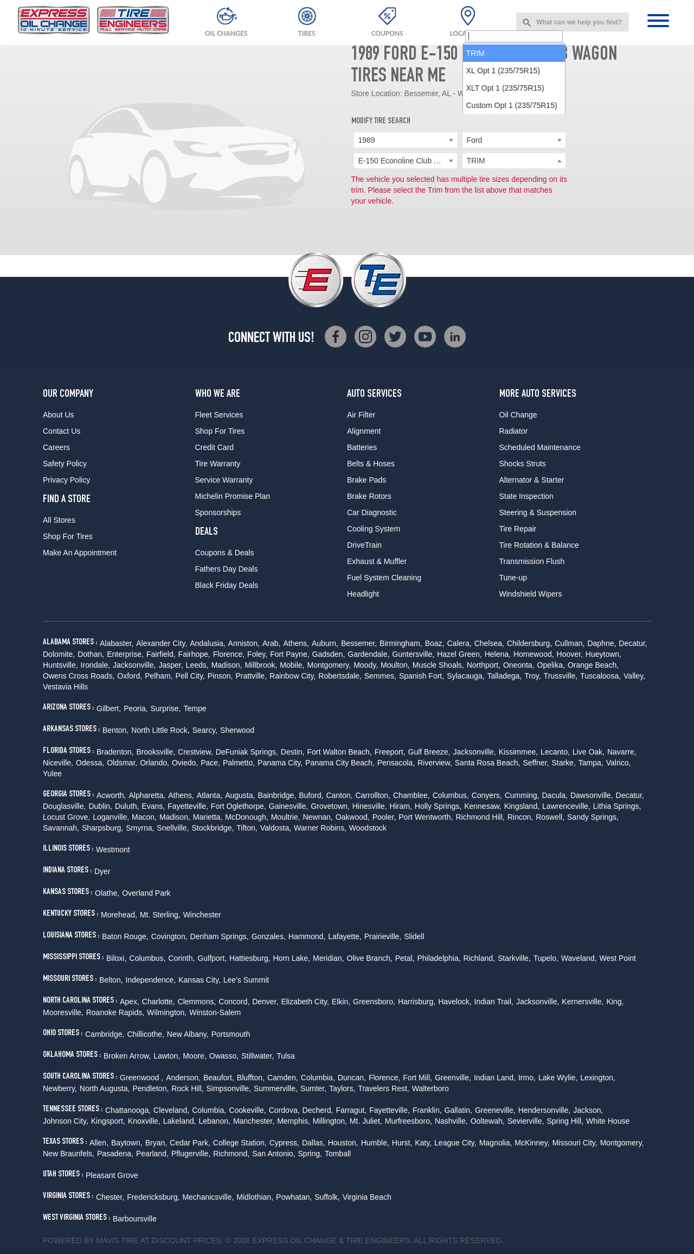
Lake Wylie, (557, 1077)
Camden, (282, 1077)
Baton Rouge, (125, 936)
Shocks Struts (522, 463)
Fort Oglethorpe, (238, 806)
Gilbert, (109, 708)
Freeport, (390, 752)
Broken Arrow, (127, 1056)
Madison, (226, 665)
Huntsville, (60, 665)
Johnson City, (65, 1121)
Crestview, (195, 752)
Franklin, (427, 1110)
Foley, (257, 654)
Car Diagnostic (372, 512)
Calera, (459, 643)
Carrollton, (372, 795)
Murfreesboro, (408, 1121)
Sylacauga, (465, 676)
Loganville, (111, 817)
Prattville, (251, 676)
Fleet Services (219, 414)
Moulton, (395, 665)
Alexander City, (161, 643)
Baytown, (127, 1142)
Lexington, (597, 1077)
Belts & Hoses (371, 463)
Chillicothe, (145, 1034)
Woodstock (368, 828)
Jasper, (170, 665)
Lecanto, (555, 752)
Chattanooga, (128, 1110)
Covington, (169, 936)
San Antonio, (273, 1153)
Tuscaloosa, (600, 676)
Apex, (129, 1001)
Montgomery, (329, 665)
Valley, (634, 676)
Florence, (229, 654)
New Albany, (188, 1034)
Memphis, (293, 1121)
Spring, (310, 1153)
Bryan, (156, 1142)
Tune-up (513, 577)
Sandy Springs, (593, 817)
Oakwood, (353, 817)
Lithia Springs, (617, 806)
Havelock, (454, 1001)
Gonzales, (269, 936)
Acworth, (111, 795)
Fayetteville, (188, 806)
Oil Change (518, 414)
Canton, (339, 795)
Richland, (479, 958)
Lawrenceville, (566, 806)
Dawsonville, (591, 795)
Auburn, (325, 643)
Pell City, (190, 676)
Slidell (414, 936)
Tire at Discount (156, 1240)
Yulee (52, 773)
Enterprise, (125, 654)
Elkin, (341, 1001)
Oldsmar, (122, 762)
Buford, (311, 795)
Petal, (405, 958)
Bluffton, (251, 1077)
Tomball (338, 1153)
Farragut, (351, 1110)
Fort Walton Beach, (339, 752)
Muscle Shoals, (438, 665)
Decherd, (318, 1110)
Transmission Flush (532, 561)
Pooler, (384, 817)
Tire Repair (518, 528)
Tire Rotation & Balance (539, 545)
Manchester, (253, 1121)
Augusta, (240, 795)
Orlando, (154, 762)
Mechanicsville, (208, 1197)
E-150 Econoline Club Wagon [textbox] (407, 160)
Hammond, (306, 936)
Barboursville (135, 1218)
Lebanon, (214, 1121)
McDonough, (246, 817)
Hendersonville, (544, 1110)
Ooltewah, (488, 1121)
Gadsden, (328, 654)
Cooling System (373, 528)
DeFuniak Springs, (247, 752)
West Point (617, 958)
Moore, (195, 1056)
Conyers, (487, 795)
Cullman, (569, 643)
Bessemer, (359, 643)
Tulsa (286, 1056)
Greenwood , (141, 1077)
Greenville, (453, 1077)
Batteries (362, 447)
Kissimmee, (518, 752)
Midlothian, (254, 1197)
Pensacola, (396, 762)
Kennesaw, (483, 806)
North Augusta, (105, 1088)
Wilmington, (167, 1012)
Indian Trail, (493, 1001)
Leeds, (197, 665)
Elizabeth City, (305, 1001)
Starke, (563, 762)
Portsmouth (230, 1034)
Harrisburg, (416, 1001)
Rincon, (520, 817)
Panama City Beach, (340, 762)
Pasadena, (115, 1153)
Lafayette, (345, 936)
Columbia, (318, 1077)
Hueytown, (603, 654)
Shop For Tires (68, 536)
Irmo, (527, 1077)
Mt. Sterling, (160, 914)
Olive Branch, (370, 958)
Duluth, (127, 806)
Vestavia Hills (65, 686)
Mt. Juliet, (366, 1121)
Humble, (375, 1142)
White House (607, 1121)
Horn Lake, (291, 958)
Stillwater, (257, 1056)
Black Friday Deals (227, 585)
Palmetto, (239, 762)
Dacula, (554, 795)
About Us (58, 414)
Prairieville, (382, 936)
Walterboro (430, 1088)
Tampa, (591, 762)
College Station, (240, 1142)
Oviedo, (185, 762)
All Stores (59, 520)
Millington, (330, 1121)
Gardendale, (368, 654)
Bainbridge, (277, 795)
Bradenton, (115, 752)
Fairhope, (194, 654)
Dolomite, (59, 654)
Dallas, (313, 1142)
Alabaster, (116, 643)
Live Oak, (589, 752)
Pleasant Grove (112, 1175)
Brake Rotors (369, 496)
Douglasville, (64, 806)
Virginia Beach (367, 1197)
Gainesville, (288, 806)
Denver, (265, 1001)
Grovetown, (330, 806)
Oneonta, (519, 665)
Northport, (483, 665)
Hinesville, (369, 806)
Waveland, (579, 958)
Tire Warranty (218, 463)
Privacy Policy (66, 480)
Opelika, (551, 665)
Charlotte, (158, 1001)
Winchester (202, 914)
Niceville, (58, 762)
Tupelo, (546, 958)
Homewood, (533, 654)
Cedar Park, (190, 1142)
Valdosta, (275, 828)
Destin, (293, 752)
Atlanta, (209, 795)
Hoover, (570, 654)
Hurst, (402, 1142)
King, (615, 1001)
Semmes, (380, 676)
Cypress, (284, 1142)
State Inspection (526, 496)
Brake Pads (366, 480)
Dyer (102, 871)
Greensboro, (374, 1001)
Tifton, (246, 828)
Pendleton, (150, 1088)
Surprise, (165, 708)
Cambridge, (104, 1034)
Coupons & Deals (224, 552)
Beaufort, (218, 1077)
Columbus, (451, 795)
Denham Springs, (219, 936)
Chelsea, (489, 643)
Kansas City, (199, 980)
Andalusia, (207, 643)
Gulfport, (212, 958)
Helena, (498, 654)
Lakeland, (179, 1121)
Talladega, (504, 676)
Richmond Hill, (479, 817)
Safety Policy (65, 463)
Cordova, (284, 1110)
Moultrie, (285, 817)
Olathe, (107, 893)
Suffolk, (326, 1197)
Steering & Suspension (537, 512)
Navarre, (622, 752)
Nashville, (451, 1121)
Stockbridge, (213, 828)
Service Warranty (224, 480)
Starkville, (514, 958)
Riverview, (434, 762)
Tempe (195, 708)
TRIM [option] (475, 178)
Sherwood (237, 730)
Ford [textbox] (475, 140)
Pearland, (152, 1153)
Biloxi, (116, 958)
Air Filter (361, 414)
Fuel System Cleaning (384, 577)
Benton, (115, 730)
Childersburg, (529, 643)
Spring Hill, (565, 1121)
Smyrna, (140, 828)
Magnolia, (495, 1142)
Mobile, (292, 665)
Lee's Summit (246, 980)
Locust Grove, (66, 817)
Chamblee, (411, 795)
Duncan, (352, 1077)
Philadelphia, (438, 958)
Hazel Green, (459, 654)
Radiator (513, 431)
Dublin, (100, 806)
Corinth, (181, 958)
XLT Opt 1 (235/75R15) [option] (505, 212)
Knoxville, (144, 1121)
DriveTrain (364, 545)
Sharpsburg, (102, 828)
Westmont (113, 849)
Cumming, (522, 795)
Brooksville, (156, 752)
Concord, (234, 1001)
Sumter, (313, 1088)
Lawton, (166, 1056)
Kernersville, (582, 1001)
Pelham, (158, 676)
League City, (455, 1142)
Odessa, (90, 762)
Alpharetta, (146, 795)
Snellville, (173, 828)
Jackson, (588, 1110)
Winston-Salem (215, 1012)
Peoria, (135, 708)
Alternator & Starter (531, 480)
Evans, (153, 806)
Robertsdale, (339, 676)
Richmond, (231, 1153)
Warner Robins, (320, 828)
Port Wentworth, (426, 817)
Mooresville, (63, 1012)
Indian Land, (495, 1077)
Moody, (366, 665)
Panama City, (280, 762)
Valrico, (618, 762)
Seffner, (536, 762)
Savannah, (61, 828)
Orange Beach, (593, 665)
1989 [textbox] (366, 140)
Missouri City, (574, 1142)
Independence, (151, 980)
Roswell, (550, 817)
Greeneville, (495, 1110)
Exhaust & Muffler (377, 561)
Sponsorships (218, 512)
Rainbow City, (292, 676)
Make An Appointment (80, 552)
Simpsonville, (228, 1088)
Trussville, (561, 676)
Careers (56, 447)
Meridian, (328, 958)
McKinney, (532, 1142)
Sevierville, (525, 1121)
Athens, (296, 643)
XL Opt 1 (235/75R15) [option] (503, 195)
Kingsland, (521, 806)
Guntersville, (413, 654)
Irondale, (95, 665)
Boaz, (435, 643)
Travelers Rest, (383, 1088)
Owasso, (224, 1056)
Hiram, (401, 806)
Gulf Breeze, (429, 752)
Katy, (423, 1142)
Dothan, (91, 654)
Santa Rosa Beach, (487, 762)
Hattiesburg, (249, 958)
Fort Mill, (417, 1077)
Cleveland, (171, 1110)
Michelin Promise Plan (233, 496)
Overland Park (146, 893)
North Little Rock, (160, 730)
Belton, (111, 980)
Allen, (98, 1142)
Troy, (532, 676)
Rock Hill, (187, 1088)
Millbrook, (261, 665)
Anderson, (183, 1077)
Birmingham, (401, 643)
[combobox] (572, 21)
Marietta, (207, 817)
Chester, (110, 1197)
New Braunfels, (68, 1153)
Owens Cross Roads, (78, 676)
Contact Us (61, 431)
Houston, (343, 1142)
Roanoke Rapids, (115, 1012)
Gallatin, (458, 1110)
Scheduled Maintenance (540, 447)
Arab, (271, 643)
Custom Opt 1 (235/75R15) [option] (511, 230)
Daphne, (601, 643)
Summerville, (276, 1088)
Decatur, (633, 643)
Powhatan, (294, 1197)
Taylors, (342, 1088)
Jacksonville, (134, 665)
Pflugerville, (190, 1153)
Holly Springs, (438, 806)
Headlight (363, 594)
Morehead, (119, 914)
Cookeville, (247, 1110)
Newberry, (60, 1088)
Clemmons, (197, 1001)
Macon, (144, 817)
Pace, (210, 762)
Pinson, (220, 676)
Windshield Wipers (530, 594)
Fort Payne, (289, 654)
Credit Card (214, 447)
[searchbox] (514, 161)
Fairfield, (161, 654)
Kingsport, (108, 1121)
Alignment (364, 431)
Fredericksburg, (153, 1197)
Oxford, (129, 676)
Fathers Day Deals (226, 569)
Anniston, (244, 643)
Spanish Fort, (421, 676)
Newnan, (317, 817)
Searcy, (204, 730)
